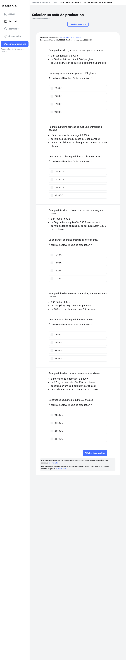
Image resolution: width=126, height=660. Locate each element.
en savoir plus (53, 463)
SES (55, 2)
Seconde (46, 2)
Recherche (11, 28)
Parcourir (10, 21)
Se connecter (12, 36)
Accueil (9, 14)
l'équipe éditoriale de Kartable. (70, 38)
